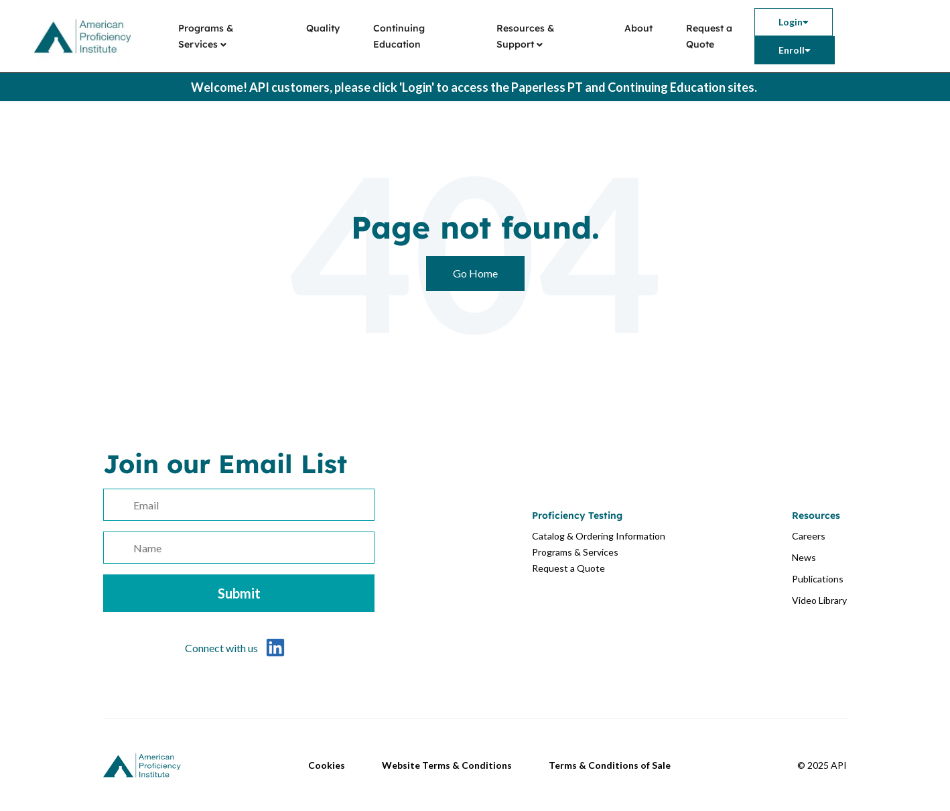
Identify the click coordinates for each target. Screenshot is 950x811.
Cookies (326, 765)
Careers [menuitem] (808, 536)
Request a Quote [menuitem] (709, 36)
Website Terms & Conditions (447, 765)
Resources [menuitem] (816, 515)
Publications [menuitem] (817, 578)
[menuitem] (793, 22)
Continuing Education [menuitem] (399, 36)
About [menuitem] (638, 28)
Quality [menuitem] (323, 28)
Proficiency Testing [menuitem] (577, 515)
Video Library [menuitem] (819, 600)
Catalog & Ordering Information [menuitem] (598, 536)
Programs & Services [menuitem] (206, 36)
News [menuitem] (804, 557)
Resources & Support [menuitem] (525, 36)
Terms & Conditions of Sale (610, 765)
